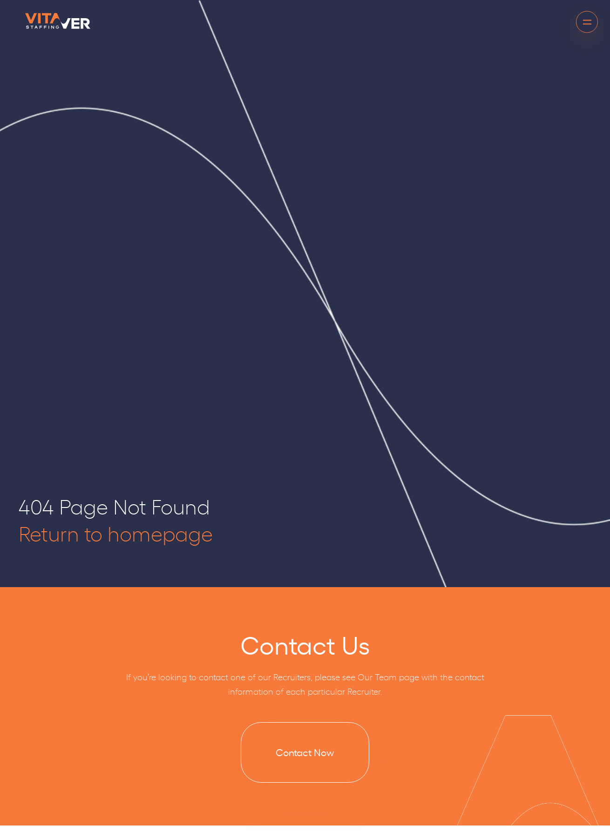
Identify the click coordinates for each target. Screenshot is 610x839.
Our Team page (388, 676)
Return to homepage (116, 532)
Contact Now (305, 751)
